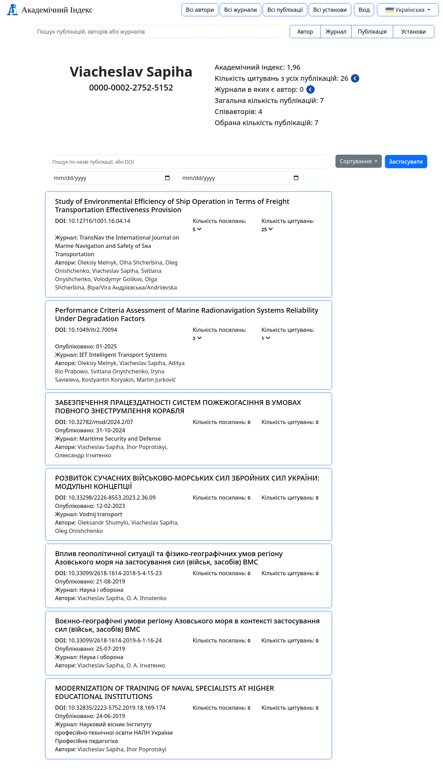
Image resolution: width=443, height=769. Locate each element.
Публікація (372, 31)
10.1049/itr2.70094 (86, 330)
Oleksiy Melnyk (97, 262)
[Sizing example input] (159, 31)
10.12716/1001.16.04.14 (92, 221)
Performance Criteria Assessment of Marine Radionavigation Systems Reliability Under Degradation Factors (186, 314)
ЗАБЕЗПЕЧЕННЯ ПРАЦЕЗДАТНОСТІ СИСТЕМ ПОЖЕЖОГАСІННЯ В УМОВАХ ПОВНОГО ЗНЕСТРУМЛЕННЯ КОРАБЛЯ (178, 406)
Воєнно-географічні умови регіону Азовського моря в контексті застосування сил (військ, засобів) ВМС (187, 625)
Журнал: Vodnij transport (88, 514)
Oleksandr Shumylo (103, 522)
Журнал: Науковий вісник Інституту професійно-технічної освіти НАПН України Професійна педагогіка (114, 732)
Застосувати (406, 161)
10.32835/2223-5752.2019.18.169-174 (110, 707)
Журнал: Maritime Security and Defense (108, 438)
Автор (305, 31)
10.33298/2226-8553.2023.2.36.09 (105, 497)
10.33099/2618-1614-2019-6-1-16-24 (108, 640)
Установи (413, 31)
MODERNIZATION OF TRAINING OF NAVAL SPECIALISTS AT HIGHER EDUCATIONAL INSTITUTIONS (164, 692)
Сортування (356, 161)
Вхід (364, 10)
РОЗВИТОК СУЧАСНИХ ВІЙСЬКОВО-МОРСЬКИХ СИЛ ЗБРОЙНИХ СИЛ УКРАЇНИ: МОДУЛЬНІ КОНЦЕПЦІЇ (187, 482)
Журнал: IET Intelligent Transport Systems (111, 354)
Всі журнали (240, 10)
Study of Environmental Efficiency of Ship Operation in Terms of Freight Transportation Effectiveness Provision (172, 205)
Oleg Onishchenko (79, 531)
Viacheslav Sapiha (115, 271)
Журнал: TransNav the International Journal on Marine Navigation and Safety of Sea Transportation (117, 246)
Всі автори (200, 10)
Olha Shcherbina (140, 262)
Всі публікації (285, 10)
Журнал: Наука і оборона (89, 590)
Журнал (336, 31)
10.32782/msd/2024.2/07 (94, 422)
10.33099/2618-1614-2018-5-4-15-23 (108, 573)
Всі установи (330, 10)
